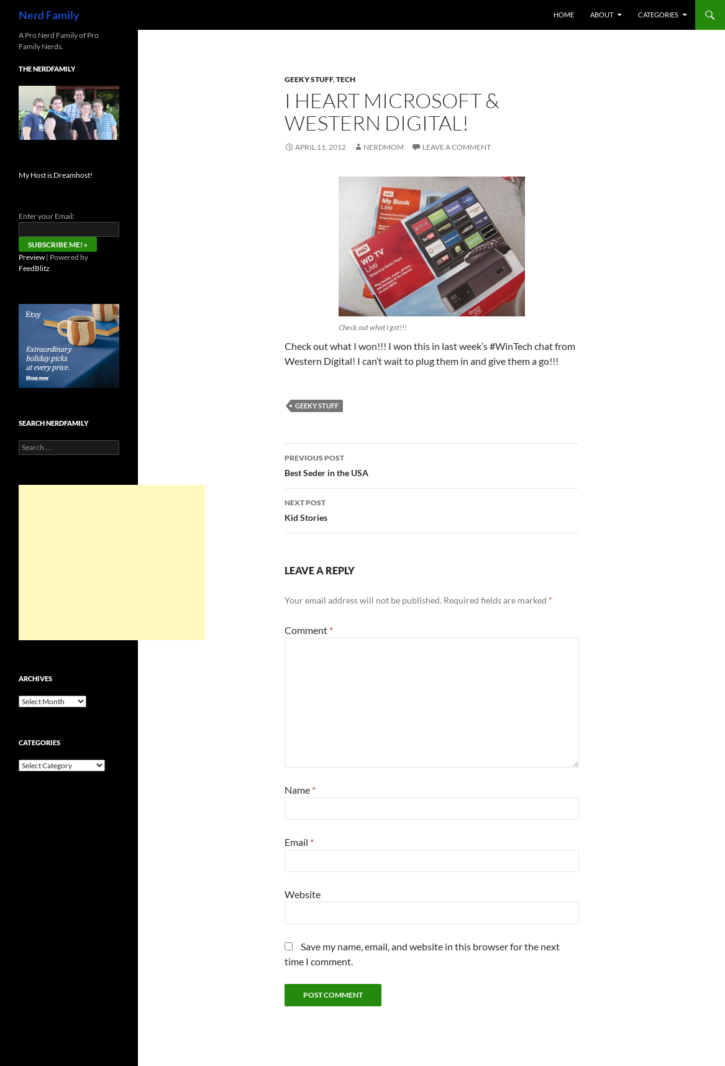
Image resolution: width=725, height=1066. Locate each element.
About (601, 15)
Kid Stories (432, 509)
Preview (32, 257)
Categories (658, 15)
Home (564, 15)
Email (299, 842)
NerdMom (383, 147)
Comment (309, 630)
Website (303, 894)
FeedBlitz (34, 268)
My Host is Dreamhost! (56, 175)
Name (300, 790)
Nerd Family (49, 15)
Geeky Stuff (309, 79)
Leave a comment (456, 147)
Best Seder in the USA (432, 464)
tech (345, 79)
